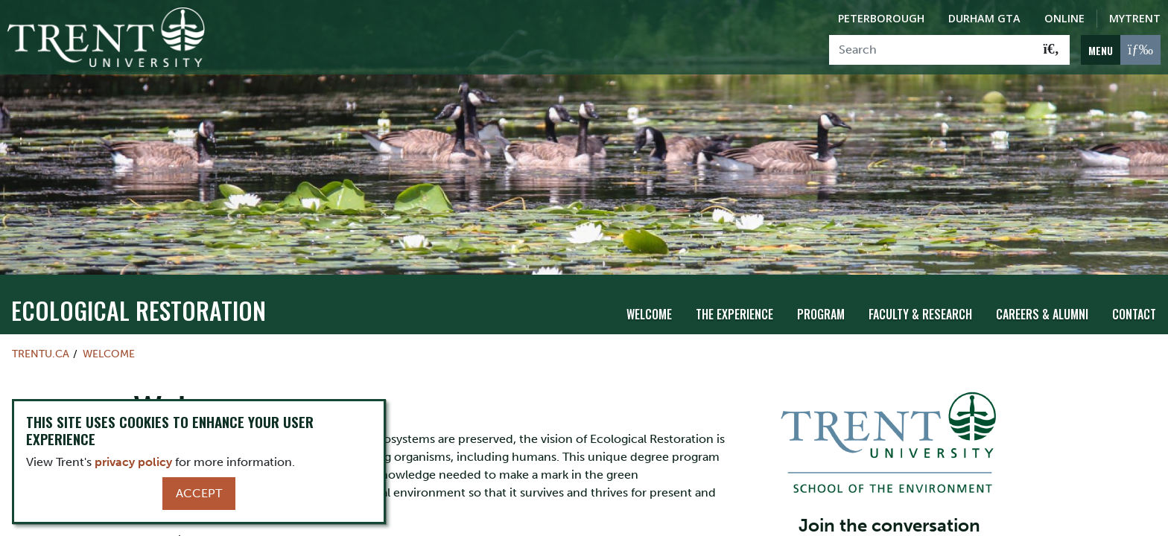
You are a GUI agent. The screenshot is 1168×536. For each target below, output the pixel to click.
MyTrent (1135, 18)
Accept (199, 493)
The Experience (734, 313)
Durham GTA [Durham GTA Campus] (984, 18)
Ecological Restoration (138, 309)
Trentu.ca (40, 353)
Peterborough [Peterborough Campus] (881, 18)
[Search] (931, 50)
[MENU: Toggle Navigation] (1121, 50)
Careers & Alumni (1042, 313)
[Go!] (1051, 50)
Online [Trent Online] (1064, 18)
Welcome (649, 313)
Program (821, 313)
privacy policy (133, 462)
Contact (1134, 313)
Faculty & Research (920, 313)
